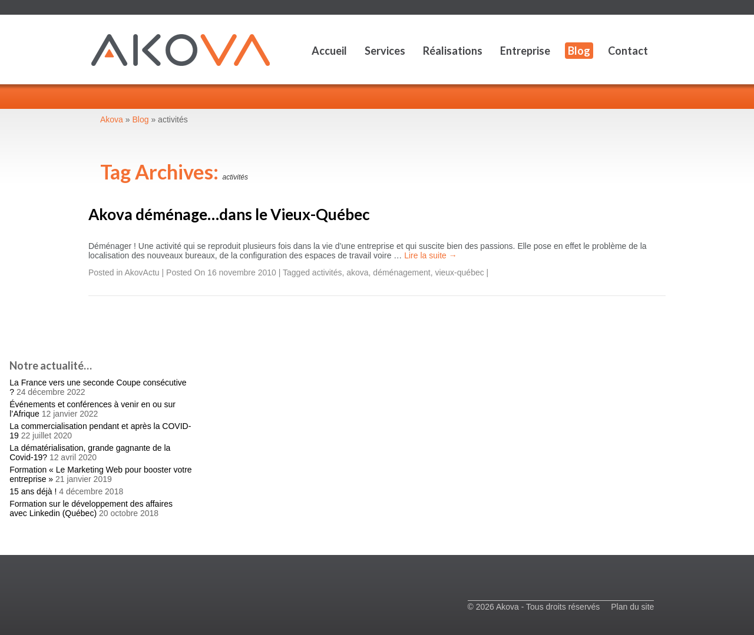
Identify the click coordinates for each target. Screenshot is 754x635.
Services (385, 50)
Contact (628, 50)
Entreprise (525, 50)
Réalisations (452, 50)
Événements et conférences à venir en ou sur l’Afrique (92, 409)
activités (327, 272)
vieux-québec (459, 272)
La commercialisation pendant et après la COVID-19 (100, 430)
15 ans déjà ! (33, 491)
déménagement (401, 272)
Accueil (329, 50)
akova (357, 272)
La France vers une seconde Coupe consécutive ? (97, 387)
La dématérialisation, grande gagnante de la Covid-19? (89, 452)
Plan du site (632, 606)
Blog (579, 50)
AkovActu (142, 272)
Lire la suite (430, 255)
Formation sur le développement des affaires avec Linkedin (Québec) (91, 508)
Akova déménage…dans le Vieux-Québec (229, 214)
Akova (111, 119)
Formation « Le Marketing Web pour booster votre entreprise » (100, 474)
